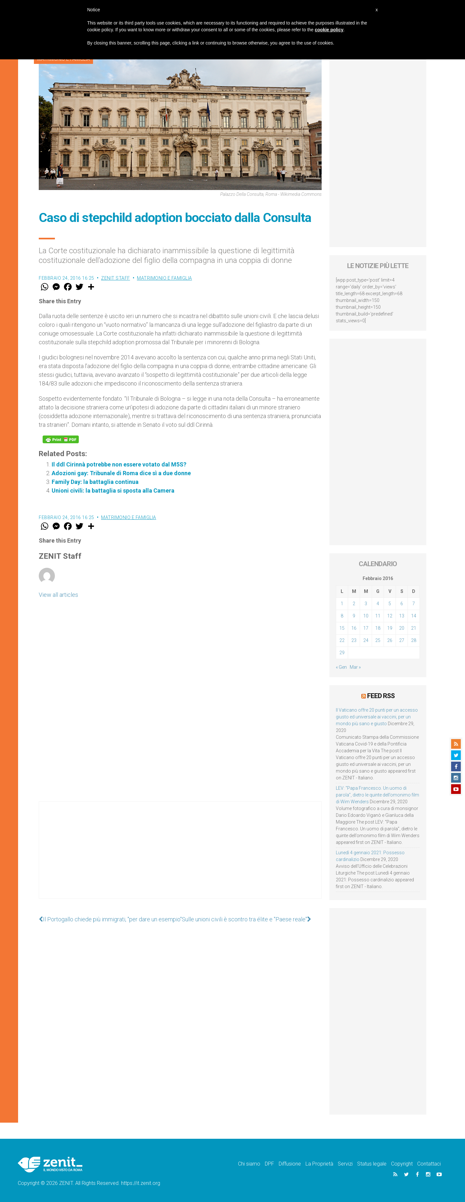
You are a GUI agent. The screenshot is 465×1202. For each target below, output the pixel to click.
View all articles (58, 594)
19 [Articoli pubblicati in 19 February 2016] (389, 628)
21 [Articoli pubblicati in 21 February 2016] (413, 628)
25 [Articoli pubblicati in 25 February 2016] (377, 640)
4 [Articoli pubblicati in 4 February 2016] (378, 603)
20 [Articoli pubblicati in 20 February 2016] (401, 628)
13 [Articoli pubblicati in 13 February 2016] (401, 615)
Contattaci (429, 1164)
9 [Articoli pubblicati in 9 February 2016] (354, 615)
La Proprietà (319, 1164)
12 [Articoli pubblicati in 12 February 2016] (389, 615)
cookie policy (329, 29)
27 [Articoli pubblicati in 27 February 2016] (401, 640)
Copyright (402, 1164)
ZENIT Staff (115, 278)
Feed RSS (381, 696)
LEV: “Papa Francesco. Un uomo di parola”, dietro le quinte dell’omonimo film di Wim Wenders (377, 795)
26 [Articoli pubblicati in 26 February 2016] (389, 640)
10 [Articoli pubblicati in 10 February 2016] (365, 615)
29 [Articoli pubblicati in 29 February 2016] (342, 652)
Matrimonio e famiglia (164, 278)
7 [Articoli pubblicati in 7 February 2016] (413, 603)
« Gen (341, 667)
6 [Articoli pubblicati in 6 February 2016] (401, 603)
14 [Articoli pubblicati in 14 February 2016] (413, 615)
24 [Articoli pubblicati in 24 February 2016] (365, 640)
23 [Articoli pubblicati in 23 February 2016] (353, 640)
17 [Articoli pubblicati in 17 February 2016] (365, 628)
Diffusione (290, 1164)
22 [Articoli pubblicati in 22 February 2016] (342, 640)
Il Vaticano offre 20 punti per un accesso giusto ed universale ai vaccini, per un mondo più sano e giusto (377, 716)
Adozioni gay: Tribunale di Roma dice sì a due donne (121, 473)
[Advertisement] (180, 856)
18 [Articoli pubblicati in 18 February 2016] (377, 628)
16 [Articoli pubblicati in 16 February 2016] (353, 628)
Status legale (372, 1164)
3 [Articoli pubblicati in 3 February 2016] (366, 603)
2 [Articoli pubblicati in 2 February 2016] (354, 603)
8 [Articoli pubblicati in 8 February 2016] (342, 615)
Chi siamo (249, 1164)
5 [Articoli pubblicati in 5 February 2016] (389, 603)
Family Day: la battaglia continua (95, 481)
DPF (269, 1164)
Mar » (355, 667)
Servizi (345, 1164)
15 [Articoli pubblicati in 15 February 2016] (342, 628)
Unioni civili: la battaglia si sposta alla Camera (113, 490)
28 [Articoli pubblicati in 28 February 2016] (413, 640)
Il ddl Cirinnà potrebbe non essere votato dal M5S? (119, 464)
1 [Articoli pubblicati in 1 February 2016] (342, 603)
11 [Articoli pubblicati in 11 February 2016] (377, 615)
